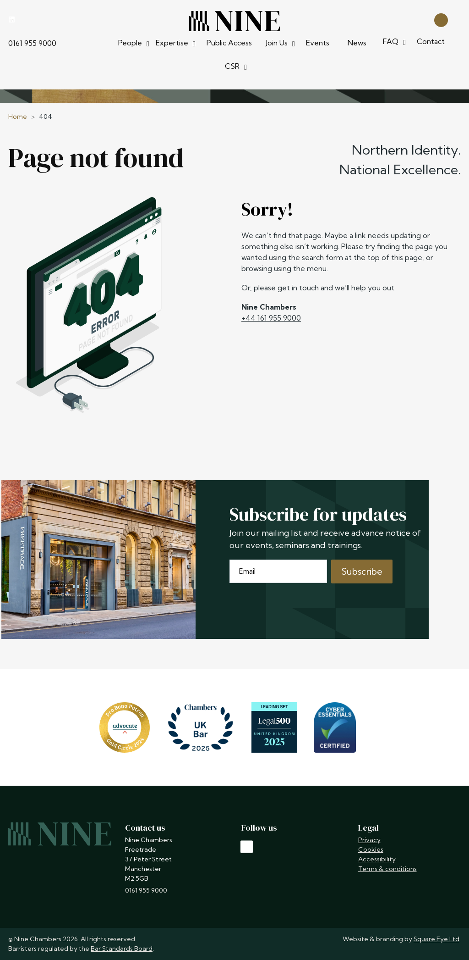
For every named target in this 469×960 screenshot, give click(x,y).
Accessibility (377, 859)
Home (17, 116)
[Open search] (441, 19)
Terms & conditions (387, 869)
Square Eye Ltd (436, 939)
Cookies (370, 849)
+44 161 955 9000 (271, 317)
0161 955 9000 (32, 43)
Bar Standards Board (122, 948)
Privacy (369, 840)
